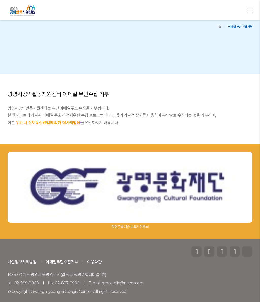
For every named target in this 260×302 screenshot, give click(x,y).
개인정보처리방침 (22, 262)
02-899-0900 (26, 283)
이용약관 (94, 262)
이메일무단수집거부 (62, 262)
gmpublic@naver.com (122, 283)
